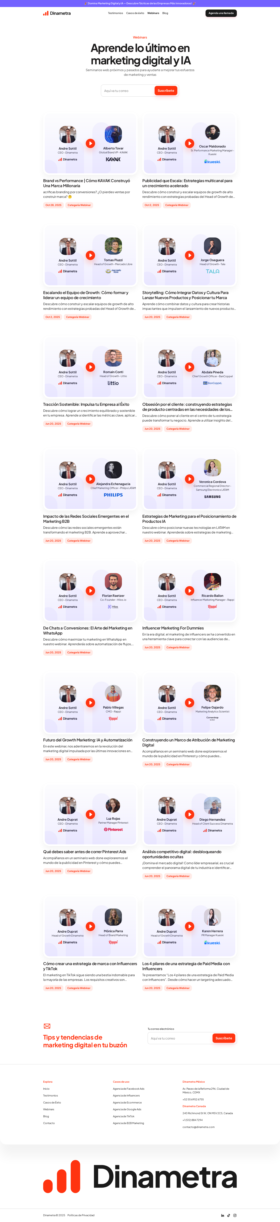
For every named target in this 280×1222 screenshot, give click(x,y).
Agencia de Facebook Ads (128, 1088)
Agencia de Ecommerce (127, 1102)
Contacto (49, 1123)
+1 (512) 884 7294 (193, 1120)
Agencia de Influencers (126, 1095)
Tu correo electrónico (161, 1028)
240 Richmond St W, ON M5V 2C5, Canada (208, 1113)
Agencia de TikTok (123, 1116)
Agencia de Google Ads (127, 1109)
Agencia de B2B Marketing (128, 1123)
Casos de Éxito (52, 1102)
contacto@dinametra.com (199, 1127)
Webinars (48, 1109)
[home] (57, 13)
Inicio (46, 1088)
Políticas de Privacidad (80, 1215)
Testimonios (50, 1095)
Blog (46, 1116)
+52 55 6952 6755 (193, 1099)
